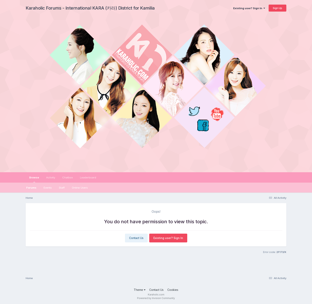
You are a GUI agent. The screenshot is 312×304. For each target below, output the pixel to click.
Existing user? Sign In (249, 8)
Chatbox (67, 177)
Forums (31, 187)
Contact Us (136, 238)
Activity (50, 177)
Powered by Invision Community (156, 298)
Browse (34, 179)
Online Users (80, 187)
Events (48, 187)
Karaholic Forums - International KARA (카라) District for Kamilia (90, 8)
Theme (139, 289)
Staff (62, 187)
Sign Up (277, 8)
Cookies (172, 289)
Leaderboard (88, 177)
